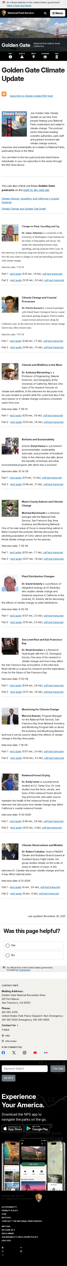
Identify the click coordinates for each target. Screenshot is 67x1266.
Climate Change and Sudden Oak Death (24, 208)
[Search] (25, 1068)
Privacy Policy (10, 1210)
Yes (13, 945)
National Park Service (12, 1196)
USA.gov (6, 1240)
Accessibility (9, 1207)
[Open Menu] (57, 13)
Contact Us (9, 1025)
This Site (58, 1068)
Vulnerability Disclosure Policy (20, 1237)
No (13, 955)
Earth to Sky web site (36, 190)
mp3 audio (15, 273)
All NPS (8, 1078)
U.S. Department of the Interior (17, 1199)
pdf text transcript (52, 273)
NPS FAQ (6, 1226)
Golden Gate (16, 45)
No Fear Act (8, 1230)
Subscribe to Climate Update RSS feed (31, 95)
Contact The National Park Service (22, 1221)
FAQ (6, 1035)
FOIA (4, 1214)
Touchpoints (24, 970)
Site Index (9, 1041)
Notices (6, 1217)
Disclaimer (8, 1233)
